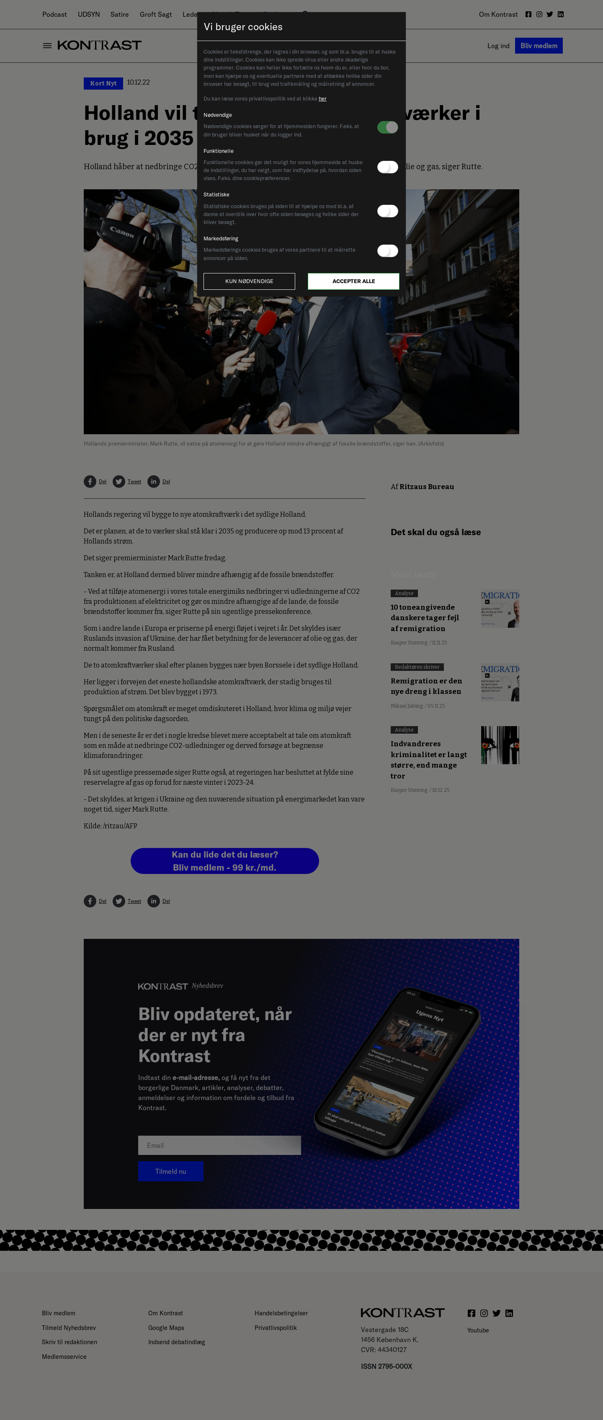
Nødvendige (218, 114)
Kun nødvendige (249, 281)
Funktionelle (219, 150)
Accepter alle (353, 281)
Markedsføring (221, 238)
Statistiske (216, 194)
